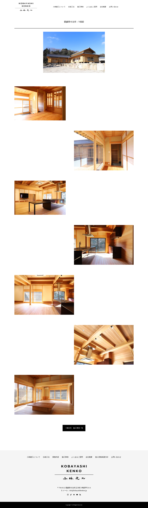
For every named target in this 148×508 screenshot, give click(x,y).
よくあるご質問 (91, 7)
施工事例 (80, 7)
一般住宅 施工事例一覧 (74, 428)
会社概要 (103, 7)
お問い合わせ (113, 7)
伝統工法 (71, 7)
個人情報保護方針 (101, 457)
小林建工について (59, 7)
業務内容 (55, 457)
